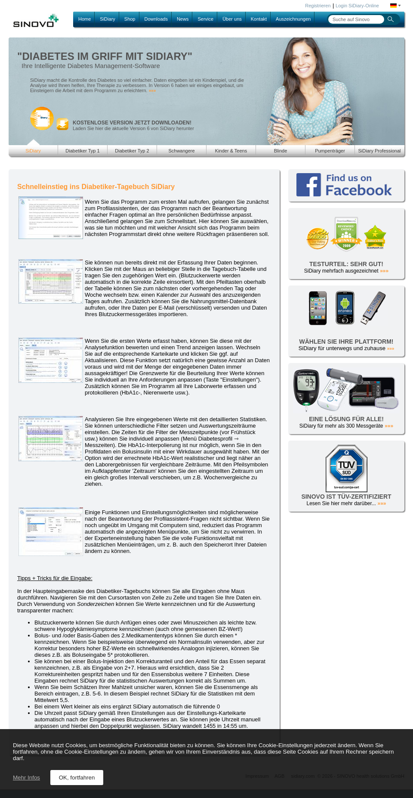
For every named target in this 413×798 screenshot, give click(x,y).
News (183, 19)
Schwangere (181, 150)
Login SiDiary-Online (357, 5)
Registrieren (317, 5)
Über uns (232, 19)
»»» (152, 90)
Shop (130, 19)
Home (84, 19)
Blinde (280, 150)
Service (205, 19)
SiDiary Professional (379, 150)
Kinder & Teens (231, 150)
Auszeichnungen (293, 19)
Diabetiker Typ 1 (82, 150)
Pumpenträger (330, 150)
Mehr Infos (26, 777)
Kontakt (259, 19)
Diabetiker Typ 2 (132, 150)
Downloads (156, 19)
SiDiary (107, 19)
